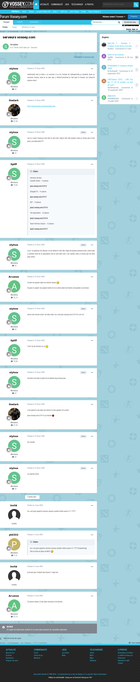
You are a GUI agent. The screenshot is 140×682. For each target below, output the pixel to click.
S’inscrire (134, 17)
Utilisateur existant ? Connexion (114, 17)
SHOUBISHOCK (113, 99)
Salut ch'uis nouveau (116, 55)
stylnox (15, 45)
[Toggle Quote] (31, 171)
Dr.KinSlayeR (112, 71)
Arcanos (14, 276)
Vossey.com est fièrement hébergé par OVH (78, 677)
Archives (9, 655)
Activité (19, 22)
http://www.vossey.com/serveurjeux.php (41, 106)
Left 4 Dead (74, 12)
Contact (120, 663)
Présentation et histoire (125, 653)
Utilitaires (93, 661)
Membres (37, 658)
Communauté (57, 5)
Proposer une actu (12, 661)
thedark (13, 100)
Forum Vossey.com (13, 17)
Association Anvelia (40, 674)
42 (14, 89)
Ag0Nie (110, 57)
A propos (89, 5)
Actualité (44, 5)
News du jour (10, 653)
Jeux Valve (65, 653)
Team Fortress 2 (94, 12)
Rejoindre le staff (123, 661)
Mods (63, 655)
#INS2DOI (111, 96)
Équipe (14, 27)
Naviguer (6, 22)
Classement (34, 22)
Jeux (67, 5)
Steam (31, 12)
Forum (36, 653)
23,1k (14, 298)
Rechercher (10, 658)
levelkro (111, 49)
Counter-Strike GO (43, 12)
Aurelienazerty (113, 88)
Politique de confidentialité (56, 677)
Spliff (14, 164)
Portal (83, 12)
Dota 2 (55, 12)
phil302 (13, 534)
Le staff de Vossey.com (125, 655)
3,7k (14, 556)
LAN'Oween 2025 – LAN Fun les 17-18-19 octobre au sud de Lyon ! (120, 82)
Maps (91, 658)
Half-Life (64, 12)
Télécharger (77, 5)
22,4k (14, 121)
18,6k (14, 185)
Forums (4, 27)
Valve (24, 12)
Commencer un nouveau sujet (84, 57)
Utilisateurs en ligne (28, 27)
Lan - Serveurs (32, 48)
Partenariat (121, 658)
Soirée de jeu (38, 655)
